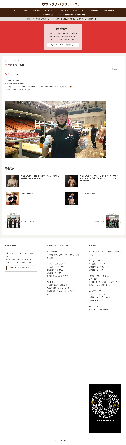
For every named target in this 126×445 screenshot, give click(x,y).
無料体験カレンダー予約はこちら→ (63, 45)
